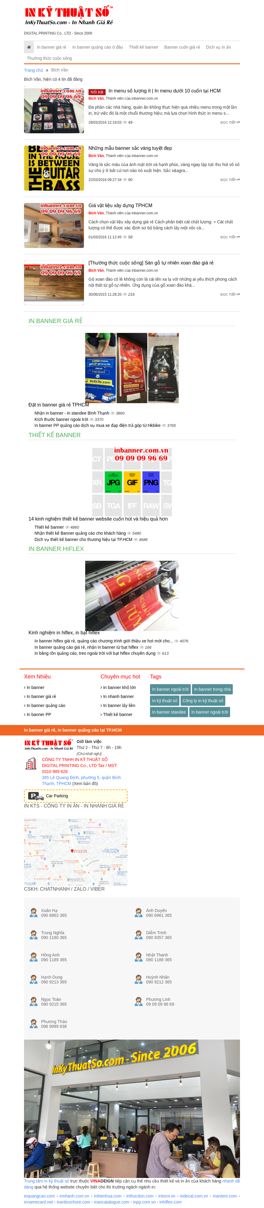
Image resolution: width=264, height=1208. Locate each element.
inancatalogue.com (111, 1202)
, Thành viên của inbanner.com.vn (123, 98)
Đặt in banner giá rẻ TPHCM (58, 404)
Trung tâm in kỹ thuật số (46, 1181)
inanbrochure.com (73, 1202)
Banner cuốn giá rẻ (182, 47)
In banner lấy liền (117, 705)
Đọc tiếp (230, 122)
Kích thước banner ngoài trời (61, 419)
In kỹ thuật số (164, 700)
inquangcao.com (39, 1196)
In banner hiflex (56, 548)
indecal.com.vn (194, 1196)
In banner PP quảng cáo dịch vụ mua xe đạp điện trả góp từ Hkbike (98, 425)
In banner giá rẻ (51, 47)
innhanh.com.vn (74, 1196)
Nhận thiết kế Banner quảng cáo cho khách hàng (80, 533)
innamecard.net (38, 1202)
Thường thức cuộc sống (49, 58)
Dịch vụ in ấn (218, 47)
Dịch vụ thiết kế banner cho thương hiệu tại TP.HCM (84, 539)
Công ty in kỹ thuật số (203, 700)
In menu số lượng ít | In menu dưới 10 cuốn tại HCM (165, 90)
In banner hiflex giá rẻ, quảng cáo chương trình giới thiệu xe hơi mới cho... (104, 641)
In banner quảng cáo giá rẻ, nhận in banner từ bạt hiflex (87, 647)
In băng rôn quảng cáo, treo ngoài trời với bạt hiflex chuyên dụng (95, 653)
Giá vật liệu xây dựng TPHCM (120, 205)
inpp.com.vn (144, 1202)
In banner (34, 687)
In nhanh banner (117, 696)
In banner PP (37, 714)
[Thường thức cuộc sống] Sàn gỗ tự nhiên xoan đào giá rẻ (151, 262)
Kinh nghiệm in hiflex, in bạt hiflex (64, 632)
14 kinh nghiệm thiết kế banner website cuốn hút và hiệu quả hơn (98, 518)
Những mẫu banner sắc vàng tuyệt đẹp (130, 148)
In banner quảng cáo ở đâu (97, 47)
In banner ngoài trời (170, 689)
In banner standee (169, 712)
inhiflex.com (170, 1202)
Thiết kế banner (143, 47)
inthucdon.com (140, 1196)
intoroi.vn (167, 1196)
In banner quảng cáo (44, 705)
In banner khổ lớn (118, 687)
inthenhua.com (108, 1196)
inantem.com (225, 1196)
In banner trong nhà (212, 689)
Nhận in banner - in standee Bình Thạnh (72, 413)
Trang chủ (33, 70)
